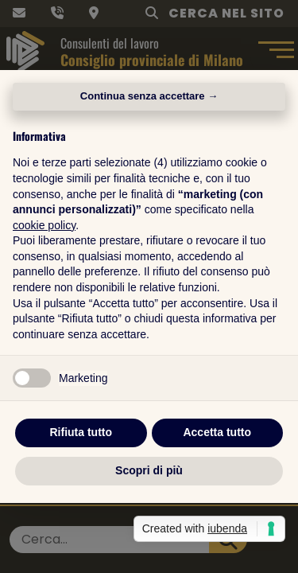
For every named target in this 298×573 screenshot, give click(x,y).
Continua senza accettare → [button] (149, 96)
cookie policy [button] (44, 225)
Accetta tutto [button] (217, 432)
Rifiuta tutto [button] (80, 432)
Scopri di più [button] (149, 470)
